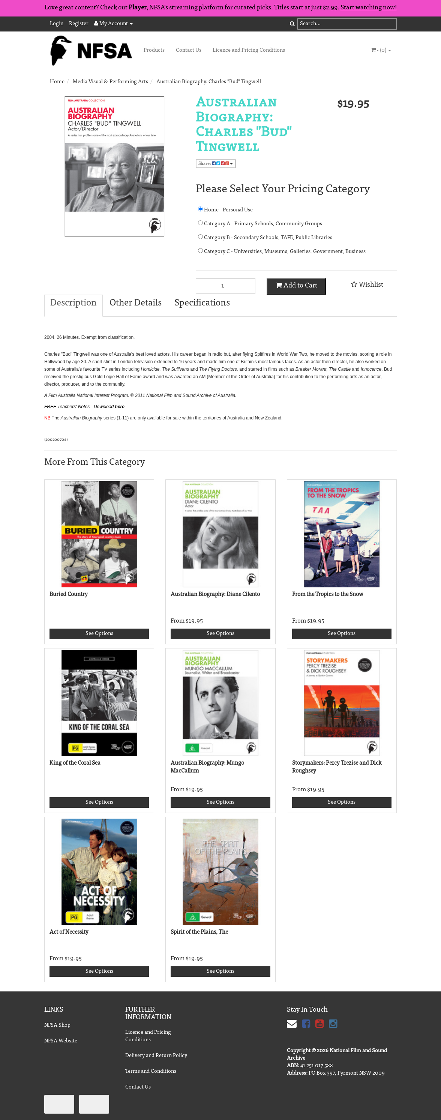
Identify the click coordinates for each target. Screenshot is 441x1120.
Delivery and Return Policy (156, 1056)
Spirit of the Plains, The (199, 932)
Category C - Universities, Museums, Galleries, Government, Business (271, 251)
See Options (99, 633)
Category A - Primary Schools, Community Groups (260, 223)
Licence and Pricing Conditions (249, 50)
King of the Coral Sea (75, 763)
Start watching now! (368, 8)
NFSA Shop (57, 1025)
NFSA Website (60, 1041)
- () (381, 50)
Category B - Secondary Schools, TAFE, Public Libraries (265, 237)
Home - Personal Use (225, 210)
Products (154, 50)
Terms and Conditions (150, 1071)
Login (56, 24)
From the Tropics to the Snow (327, 594)
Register (78, 24)
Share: (215, 163)
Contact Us (188, 50)
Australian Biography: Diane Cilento (215, 594)
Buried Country (69, 594)
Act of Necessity (69, 932)
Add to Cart (296, 285)
